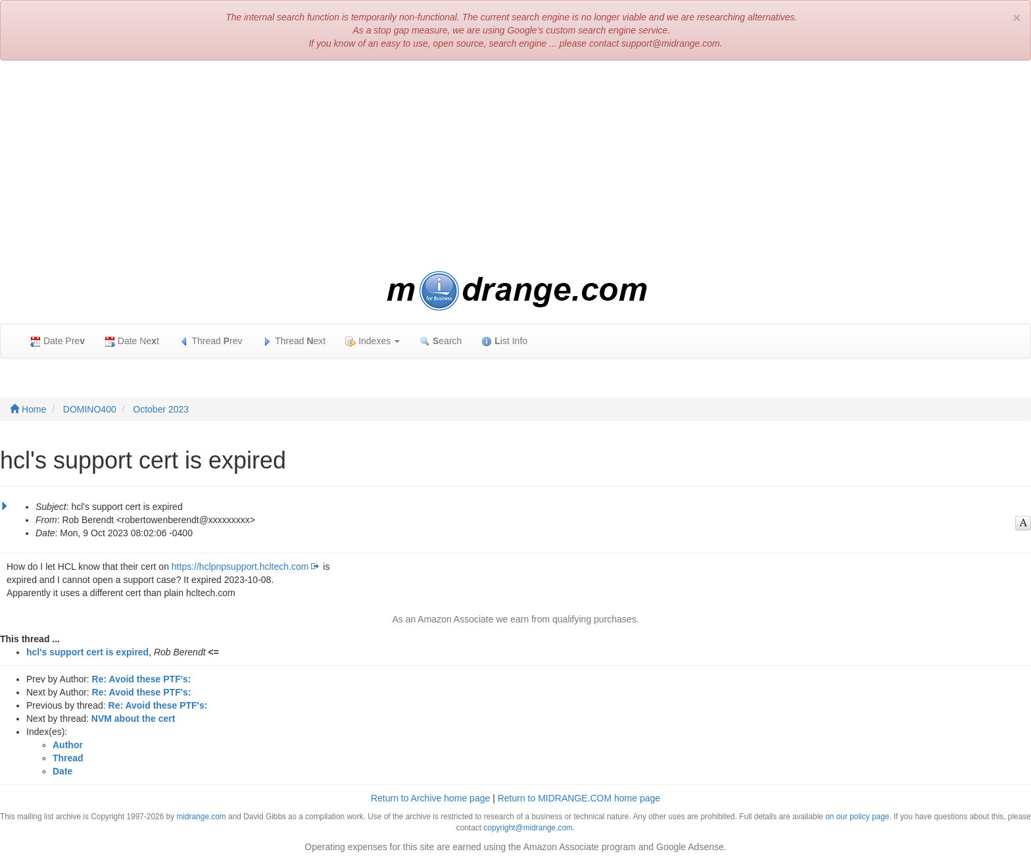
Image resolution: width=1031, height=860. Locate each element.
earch (441, 341)
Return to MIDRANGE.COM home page (579, 798)
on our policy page (857, 816)
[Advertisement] (515, 166)
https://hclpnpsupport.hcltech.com (240, 566)
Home (28, 409)
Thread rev (211, 341)
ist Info (504, 341)
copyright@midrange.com (528, 827)
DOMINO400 (89, 409)
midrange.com (201, 816)
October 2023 (161, 409)
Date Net (132, 341)
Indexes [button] (372, 341)
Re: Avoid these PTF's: (141, 679)
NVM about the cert (133, 718)
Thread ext (294, 341)
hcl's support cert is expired (87, 652)
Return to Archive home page (430, 798)
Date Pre (57, 341)
